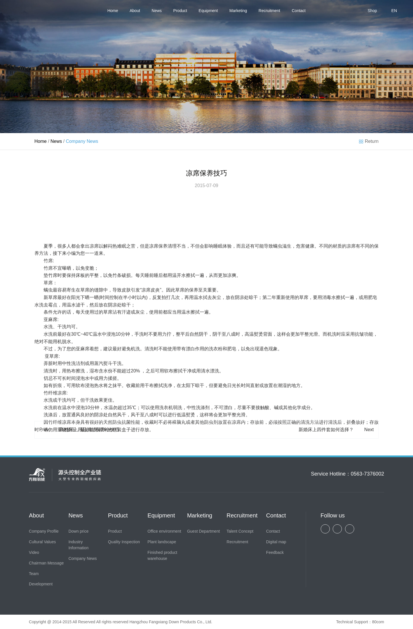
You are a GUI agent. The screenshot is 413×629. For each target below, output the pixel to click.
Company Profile (44, 531)
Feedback (275, 552)
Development (41, 584)
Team (34, 573)
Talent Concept (240, 531)
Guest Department (203, 531)
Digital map (276, 542)
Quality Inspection (124, 542)
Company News (83, 558)
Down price (79, 531)
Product (180, 10)
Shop (372, 10)
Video (34, 552)
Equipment (208, 10)
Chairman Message (46, 563)
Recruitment (269, 10)
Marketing (238, 10)
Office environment (164, 531)
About (135, 10)
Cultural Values (42, 542)
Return (372, 141)
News (157, 10)
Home (112, 10)
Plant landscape (161, 542)
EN (394, 10)
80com (378, 622)
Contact (298, 10)
